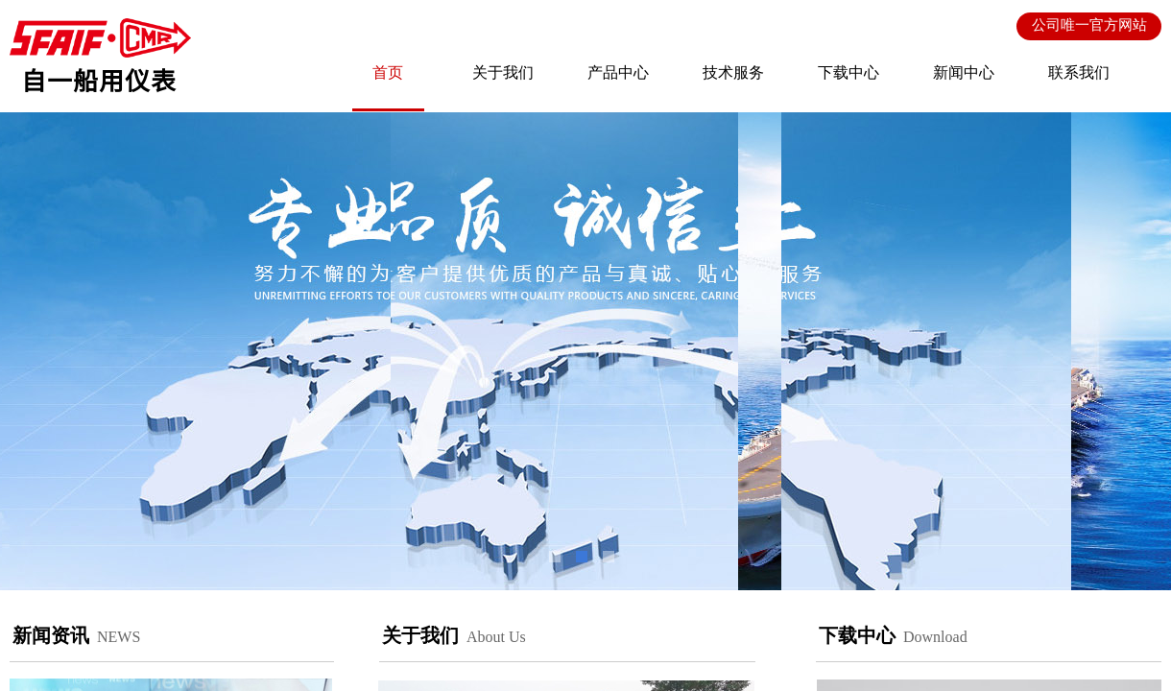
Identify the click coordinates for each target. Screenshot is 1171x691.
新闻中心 (963, 72)
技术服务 (733, 72)
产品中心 (618, 72)
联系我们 (1079, 72)
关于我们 (503, 72)
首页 (387, 72)
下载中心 (848, 72)
